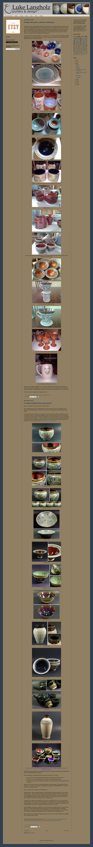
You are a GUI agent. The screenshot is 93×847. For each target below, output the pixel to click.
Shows (21, 15)
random (84, 53)
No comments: (27, 826)
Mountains (84, 40)
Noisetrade (52, 387)
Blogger (51, 840)
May (77, 64)
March (77, 68)
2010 (76, 82)
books (84, 54)
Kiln (81, 47)
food (77, 54)
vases (82, 36)
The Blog (77, 49)
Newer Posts (26, 830)
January (77, 77)
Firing (77, 40)
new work (84, 42)
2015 (76, 59)
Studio (76, 48)
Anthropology (75, 53)
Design (41, 15)
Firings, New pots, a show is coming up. (39, 22)
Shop (36, 15)
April (77, 66)
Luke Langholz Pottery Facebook (49, 420)
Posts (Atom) (31, 832)
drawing (79, 52)
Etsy (74, 54)
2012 (76, 79)
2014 (76, 61)
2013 (76, 63)
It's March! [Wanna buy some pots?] (37, 403)
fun (80, 53)
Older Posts (66, 830)
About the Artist (8, 15)
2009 (76, 84)
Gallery (16, 15)
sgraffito (75, 38)
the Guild (82, 46)
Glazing (77, 42)
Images (75, 46)
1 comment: (27, 396)
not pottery (84, 39)
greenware (75, 47)
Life (86, 43)
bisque (86, 47)
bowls (75, 36)
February (77, 75)
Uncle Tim (84, 52)
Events (77, 44)
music (83, 38)
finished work (76, 39)
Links (31, 15)
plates (83, 44)
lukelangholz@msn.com (81, 30)
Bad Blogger (79, 43)
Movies (80, 54)
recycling (80, 50)
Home (47, 830)
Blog (27, 15)
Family (82, 49)
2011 (76, 81)
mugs (86, 48)
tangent (81, 48)
